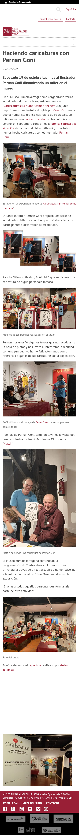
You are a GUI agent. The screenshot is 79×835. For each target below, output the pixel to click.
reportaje (35, 665)
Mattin (8, 443)
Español (71, 9)
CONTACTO (52, 803)
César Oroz (60, 110)
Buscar (58, 9)
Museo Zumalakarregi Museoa (5, 42)
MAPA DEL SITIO (32, 803)
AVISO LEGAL (10, 803)
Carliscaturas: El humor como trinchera (29, 106)
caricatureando (35, 119)
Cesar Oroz (42, 422)
